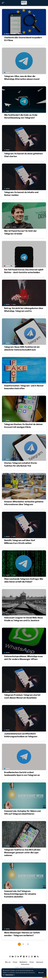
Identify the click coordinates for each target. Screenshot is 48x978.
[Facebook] (10, 956)
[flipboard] (21, 956)
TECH (7, 111)
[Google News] (12, 956)
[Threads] (32, 956)
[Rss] (37, 956)
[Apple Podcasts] (26, 956)
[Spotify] (24, 956)
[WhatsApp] (29, 956)
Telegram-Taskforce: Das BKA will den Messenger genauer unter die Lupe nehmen (22, 852)
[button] (41, 973)
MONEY (8, 227)
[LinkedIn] (18, 956)
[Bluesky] (34, 956)
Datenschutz (9, 975)
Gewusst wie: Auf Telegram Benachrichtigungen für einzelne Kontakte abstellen (20, 894)
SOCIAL (20, 33)
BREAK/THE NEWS (10, 33)
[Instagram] (15, 956)
